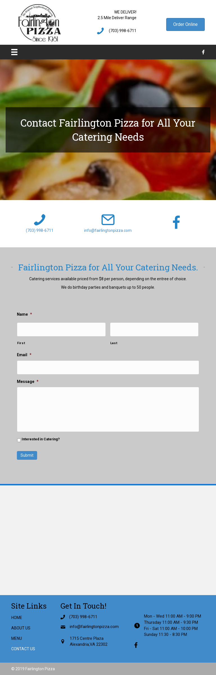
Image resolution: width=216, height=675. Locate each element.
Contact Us (23, 649)
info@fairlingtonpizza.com (108, 230)
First (21, 343)
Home (16, 617)
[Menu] (14, 52)
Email (24, 355)
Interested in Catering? (41, 439)
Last (114, 343)
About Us (20, 627)
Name (24, 314)
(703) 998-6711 (122, 30)
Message (28, 381)
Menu (16, 638)
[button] (185, 24)
